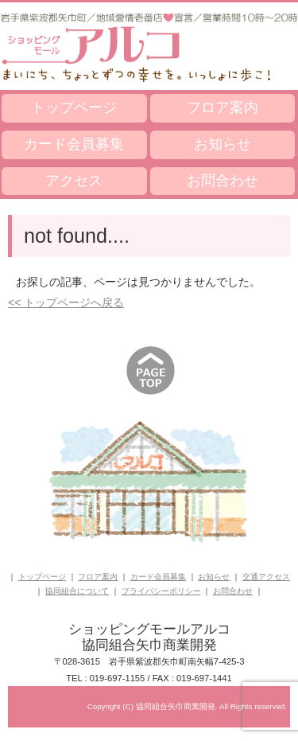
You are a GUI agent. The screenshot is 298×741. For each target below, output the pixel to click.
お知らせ (222, 144)
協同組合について (77, 591)
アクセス (74, 181)
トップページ (74, 107)
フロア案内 (222, 107)
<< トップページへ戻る (66, 302)
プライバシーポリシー (161, 591)
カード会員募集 (74, 144)
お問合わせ (222, 181)
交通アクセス (266, 576)
